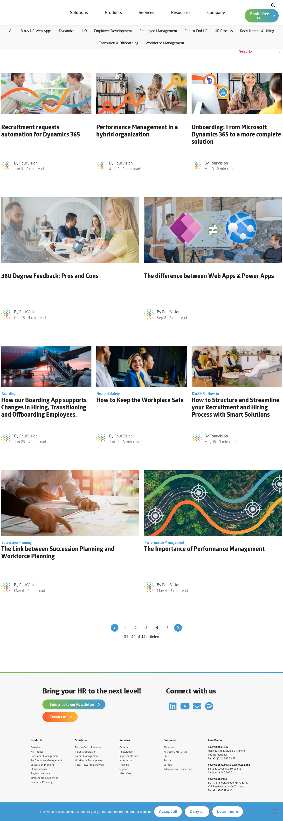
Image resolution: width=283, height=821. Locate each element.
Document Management (45, 756)
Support (124, 769)
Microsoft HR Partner (176, 752)
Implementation (128, 756)
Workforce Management (164, 43)
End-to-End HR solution (88, 747)
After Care (125, 773)
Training (124, 765)
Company (216, 12)
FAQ (166, 756)
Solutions (79, 12)
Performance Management (46, 760)
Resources (180, 12)
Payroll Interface (40, 773)
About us (169, 747)
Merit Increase (39, 769)
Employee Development (113, 31)
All (11, 31)
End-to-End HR (196, 31)
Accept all (168, 812)
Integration (125, 760)
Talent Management (87, 756)
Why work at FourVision (178, 769)
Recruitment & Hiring (257, 31)
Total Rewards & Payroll (89, 765)
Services (146, 12)
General (124, 747)
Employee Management (158, 31)
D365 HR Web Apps (36, 31)
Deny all (197, 812)
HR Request (37, 752)
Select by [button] (246, 51)
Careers (168, 765)
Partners (169, 760)
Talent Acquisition (85, 752)
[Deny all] (275, 811)
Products (113, 12)
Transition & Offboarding (118, 43)
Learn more (227, 812)
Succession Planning (43, 765)
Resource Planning (42, 782)
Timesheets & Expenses (44, 778)
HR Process (224, 31)
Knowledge (126, 752)
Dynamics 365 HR (73, 31)
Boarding (36, 747)
